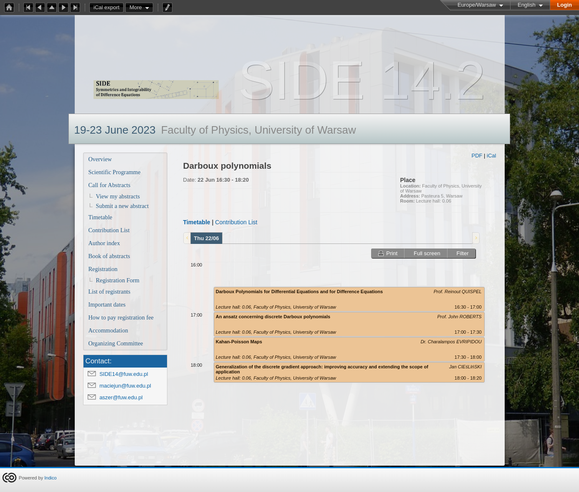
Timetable (100, 217)
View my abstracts (118, 196)
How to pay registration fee (121, 317)
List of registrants (109, 291)
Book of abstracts (109, 256)
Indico (50, 477)
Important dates (107, 304)
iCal (491, 155)
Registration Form (117, 280)
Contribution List (109, 230)
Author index (104, 243)
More (135, 7)
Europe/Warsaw (477, 5)
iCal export (109, 8)
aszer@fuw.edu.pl (121, 397)
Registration (103, 269)
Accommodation (108, 330)
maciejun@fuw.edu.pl (125, 386)
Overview (100, 159)
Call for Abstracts (109, 185)
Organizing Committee (115, 343)
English (527, 5)
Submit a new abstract (122, 206)
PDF (476, 155)
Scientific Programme (114, 172)
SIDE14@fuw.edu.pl (123, 374)
